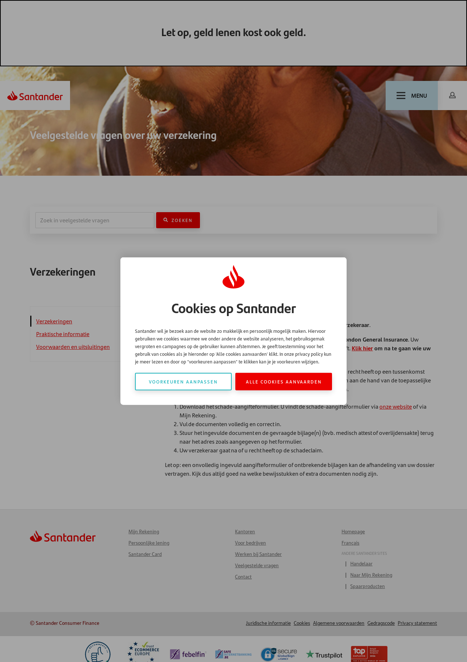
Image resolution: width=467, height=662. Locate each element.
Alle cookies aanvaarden (284, 381)
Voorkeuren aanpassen (183, 381)
